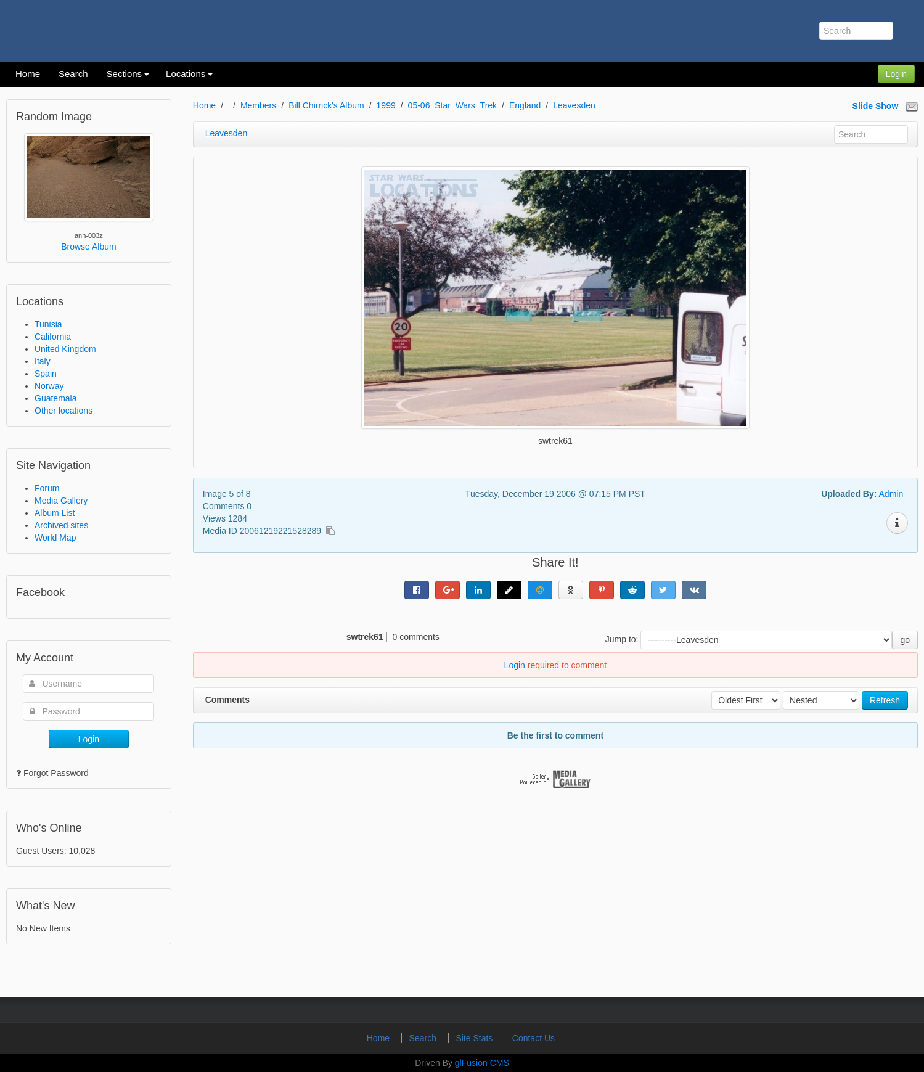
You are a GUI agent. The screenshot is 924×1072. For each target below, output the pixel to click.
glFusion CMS (482, 1063)
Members (258, 105)
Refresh (885, 700)
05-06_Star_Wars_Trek (452, 105)
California (53, 337)
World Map (55, 537)
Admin (891, 494)
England (525, 105)
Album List (55, 513)
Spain (46, 373)
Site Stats (475, 1038)
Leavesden (574, 105)
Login (896, 74)
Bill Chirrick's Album (326, 105)
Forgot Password (56, 773)
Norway (49, 386)
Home (204, 105)
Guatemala (55, 398)
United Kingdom (65, 349)
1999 (386, 105)
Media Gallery (61, 500)
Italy (43, 361)
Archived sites (61, 525)
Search (424, 1038)
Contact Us (533, 1038)
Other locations (63, 410)
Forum (47, 488)
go (905, 640)
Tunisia (48, 324)
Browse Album (88, 247)
